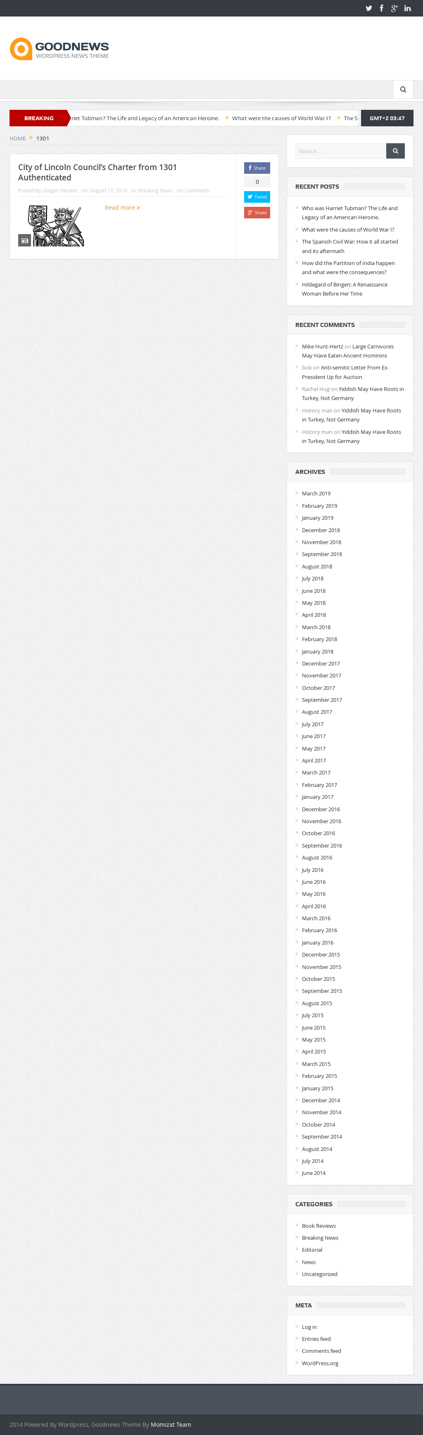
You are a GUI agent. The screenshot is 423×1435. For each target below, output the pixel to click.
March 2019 (316, 493)
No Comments (193, 190)
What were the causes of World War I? (299, 118)
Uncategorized (319, 1274)
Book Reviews (319, 1225)
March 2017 (316, 772)
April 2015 (314, 1051)
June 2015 (314, 1027)
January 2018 (317, 651)
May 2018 (314, 602)
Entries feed (316, 1339)
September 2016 (322, 845)
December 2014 (321, 1100)
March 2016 (316, 918)
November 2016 (321, 821)
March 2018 (316, 627)
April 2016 (314, 906)
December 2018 (321, 530)
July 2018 (312, 578)
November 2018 (321, 542)
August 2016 (317, 857)
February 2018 (319, 639)
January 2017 (317, 796)
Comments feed (321, 1350)
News (309, 1262)
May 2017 (314, 748)
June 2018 (314, 590)
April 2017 (314, 760)
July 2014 (312, 1161)
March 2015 (316, 1064)
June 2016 (314, 882)
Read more (122, 207)
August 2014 (317, 1149)
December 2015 (321, 954)
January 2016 (317, 942)
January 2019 (317, 517)
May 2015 (314, 1039)
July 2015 (312, 1015)
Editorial (312, 1249)
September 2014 (322, 1136)
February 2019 (319, 505)
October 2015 (318, 979)
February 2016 (319, 930)
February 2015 (319, 1076)
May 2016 (314, 893)
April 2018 (314, 614)
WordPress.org (320, 1363)
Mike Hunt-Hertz (322, 346)
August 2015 (317, 1003)
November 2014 (321, 1112)
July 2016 (312, 870)
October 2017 (318, 687)
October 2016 (318, 833)
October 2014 (318, 1124)
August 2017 (317, 711)
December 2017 (321, 663)
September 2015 (322, 991)
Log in (309, 1327)
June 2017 (314, 736)
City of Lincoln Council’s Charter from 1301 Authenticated (97, 172)
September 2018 (322, 554)
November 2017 (321, 675)
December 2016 (321, 809)
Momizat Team (171, 1424)
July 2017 (312, 724)
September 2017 (322, 699)
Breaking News (155, 190)
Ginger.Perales (60, 190)
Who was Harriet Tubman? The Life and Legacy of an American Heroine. (146, 118)
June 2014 (314, 1173)
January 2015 (317, 1088)
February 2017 (319, 785)
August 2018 (317, 566)
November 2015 (321, 967)
